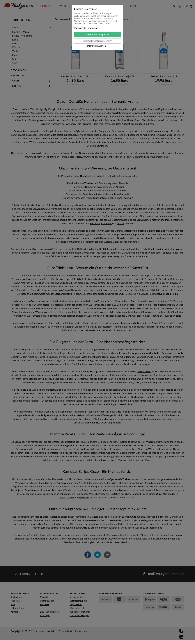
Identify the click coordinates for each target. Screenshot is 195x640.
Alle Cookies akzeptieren (97, 34)
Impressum (93, 28)
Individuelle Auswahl (96, 46)
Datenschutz (80, 28)
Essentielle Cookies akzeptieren (97, 41)
